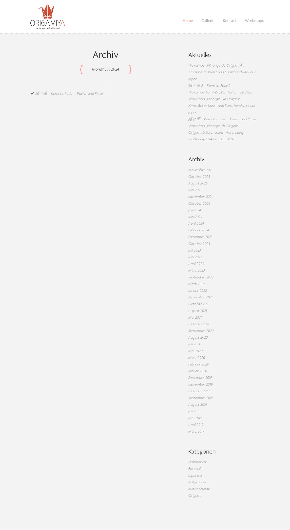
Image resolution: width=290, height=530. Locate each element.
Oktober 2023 (199, 243)
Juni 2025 (195, 189)
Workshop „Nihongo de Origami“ (214, 125)
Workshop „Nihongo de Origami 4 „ (216, 65)
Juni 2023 (195, 257)
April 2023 (196, 263)
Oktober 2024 (199, 203)
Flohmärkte (197, 461)
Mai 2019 (195, 418)
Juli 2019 (194, 411)
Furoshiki (195, 468)
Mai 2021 (195, 317)
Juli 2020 (194, 344)
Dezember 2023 (200, 236)
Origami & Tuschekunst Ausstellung (216, 132)
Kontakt (229, 20)
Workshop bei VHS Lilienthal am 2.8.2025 (220, 92)
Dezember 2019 (200, 377)
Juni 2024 (195, 216)
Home (188, 20)
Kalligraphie (197, 482)
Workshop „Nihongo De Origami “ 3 (216, 98)
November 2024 (200, 196)
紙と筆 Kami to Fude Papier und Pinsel (69, 93)
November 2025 (200, 169)
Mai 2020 (195, 350)
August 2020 (198, 337)
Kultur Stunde (199, 488)
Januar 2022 (197, 290)
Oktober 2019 (199, 391)
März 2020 (196, 357)
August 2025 (198, 183)
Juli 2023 (194, 250)
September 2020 (201, 330)
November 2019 (200, 384)
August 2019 (197, 404)
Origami (194, 495)
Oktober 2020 (199, 324)
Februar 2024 (198, 230)
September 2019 (200, 397)
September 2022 (200, 277)
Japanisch (195, 475)
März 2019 (196, 431)
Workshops (254, 20)
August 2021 (197, 310)
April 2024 (196, 223)
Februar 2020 (198, 364)
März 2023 (196, 270)
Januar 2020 (197, 370)
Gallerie (207, 20)
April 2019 (195, 424)
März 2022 (196, 283)
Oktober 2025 (199, 176)
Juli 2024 (194, 210)
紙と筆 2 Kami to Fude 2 (209, 85)
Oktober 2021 (198, 303)
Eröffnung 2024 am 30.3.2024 (211, 139)
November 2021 (200, 297)
